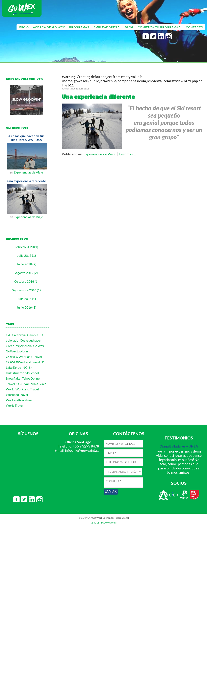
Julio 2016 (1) (26, 299)
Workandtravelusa (19, 400)
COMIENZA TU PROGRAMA (158, 27)
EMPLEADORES (105, 27)
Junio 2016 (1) (26, 307)
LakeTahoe (13, 367)
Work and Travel (27, 389)
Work (10, 389)
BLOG (129, 27)
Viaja (34, 384)
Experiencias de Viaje (28, 172)
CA (8, 335)
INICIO (24, 27)
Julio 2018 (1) (26, 255)
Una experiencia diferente (26, 181)
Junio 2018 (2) (26, 264)
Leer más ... (127, 154)
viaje (43, 384)
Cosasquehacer (30, 340)
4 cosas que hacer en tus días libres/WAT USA (26, 138)
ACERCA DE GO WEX (49, 27)
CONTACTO (194, 27)
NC (25, 367)
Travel (10, 384)
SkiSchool (32, 373)
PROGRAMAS (79, 27)
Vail (26, 384)
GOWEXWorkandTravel (23, 362)
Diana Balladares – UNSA (179, 446)
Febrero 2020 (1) (26, 247)
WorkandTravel (17, 394)
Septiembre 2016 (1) (26, 290)
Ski (31, 367)
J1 (43, 362)
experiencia (24, 346)
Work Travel (14, 405)
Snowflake (13, 378)
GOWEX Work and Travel (24, 356)
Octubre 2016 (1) (26, 281)
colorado (12, 340)
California (19, 335)
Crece (10, 346)
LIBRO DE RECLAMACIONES (103, 522)
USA (19, 384)
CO (42, 335)
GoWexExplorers (18, 351)
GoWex (38, 346)
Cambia (32, 335)
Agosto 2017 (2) (26, 273)
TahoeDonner (31, 378)
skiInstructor (15, 373)
